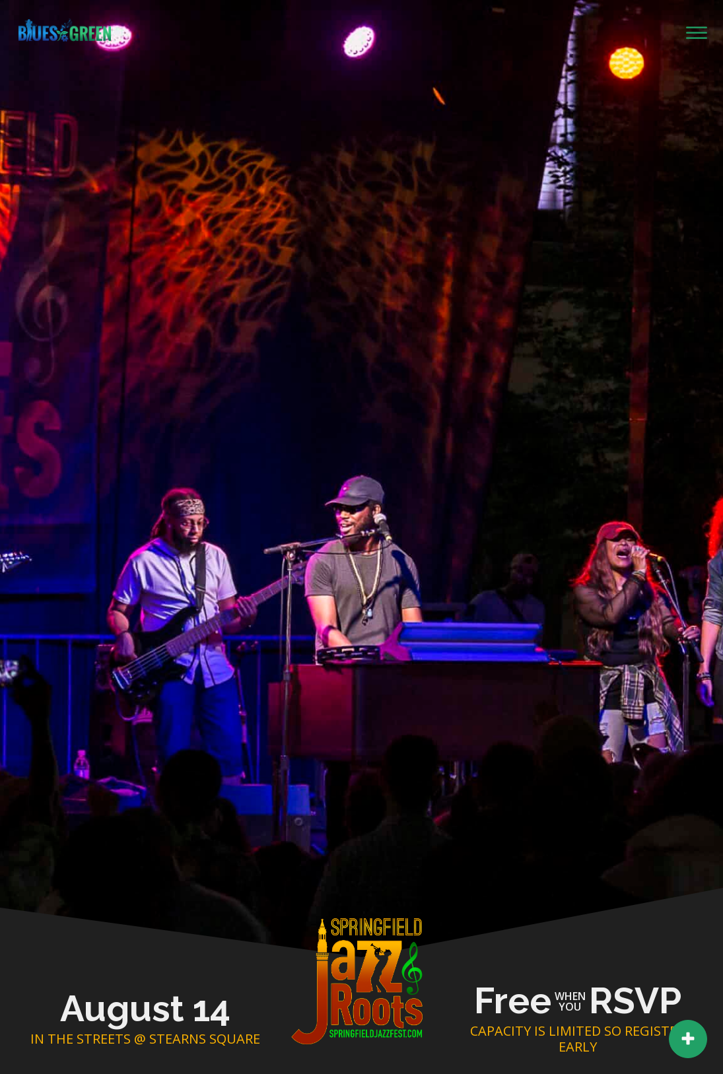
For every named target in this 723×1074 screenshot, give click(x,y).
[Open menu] (696, 33)
